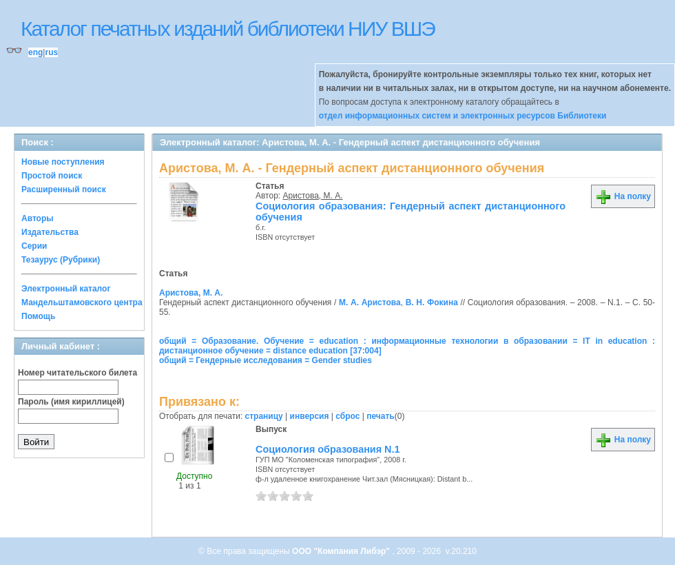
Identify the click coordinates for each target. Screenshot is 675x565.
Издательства (50, 232)
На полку (623, 196)
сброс (347, 416)
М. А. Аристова (370, 302)
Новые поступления (63, 162)
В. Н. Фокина (432, 302)
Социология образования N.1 (328, 449)
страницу (264, 416)
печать (380, 416)
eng (35, 52)
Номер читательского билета (77, 373)
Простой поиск (51, 176)
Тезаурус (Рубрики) (60, 260)
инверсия (309, 416)
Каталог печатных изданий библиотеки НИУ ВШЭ (228, 28)
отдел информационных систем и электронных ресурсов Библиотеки (463, 116)
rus (51, 52)
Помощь (38, 316)
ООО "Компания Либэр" (342, 551)
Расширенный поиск (63, 189)
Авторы (37, 218)
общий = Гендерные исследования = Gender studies (265, 360)
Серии (34, 246)
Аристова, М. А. (313, 196)
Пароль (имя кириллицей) (71, 402)
